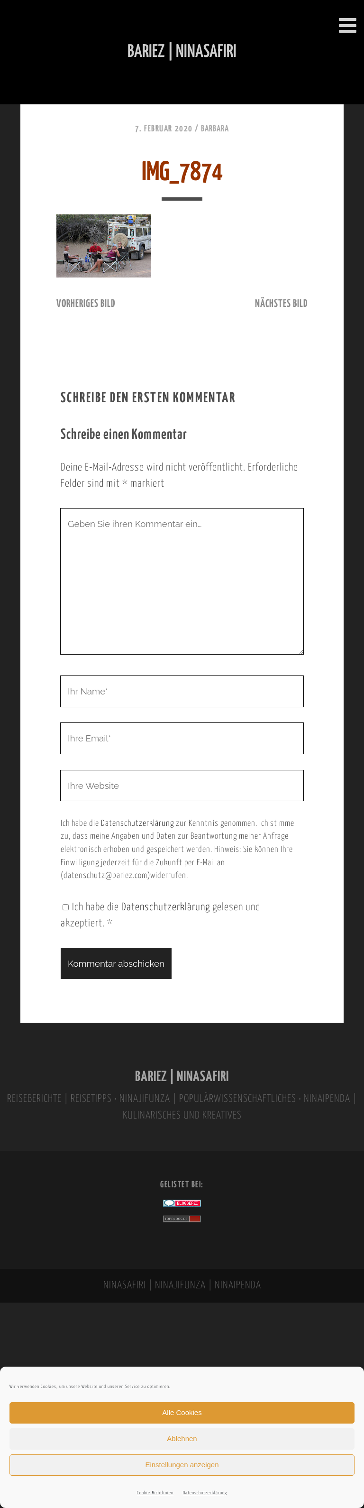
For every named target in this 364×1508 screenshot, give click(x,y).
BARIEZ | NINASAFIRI (182, 1077)
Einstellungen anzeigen (181, 1465)
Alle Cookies (181, 1412)
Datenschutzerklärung (205, 1493)
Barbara (215, 129)
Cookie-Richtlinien (155, 1493)
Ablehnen (182, 1438)
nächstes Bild (281, 304)
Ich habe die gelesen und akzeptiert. (160, 915)
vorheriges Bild (85, 304)
